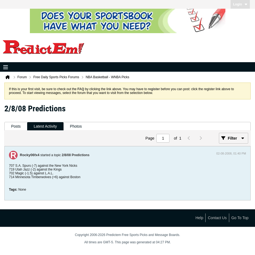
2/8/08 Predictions (75, 155)
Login (240, 4)
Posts (16, 126)
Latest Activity (45, 126)
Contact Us (217, 218)
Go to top (239, 218)
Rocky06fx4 (29, 155)
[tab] (16, 126)
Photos (76, 126)
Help (199, 218)
